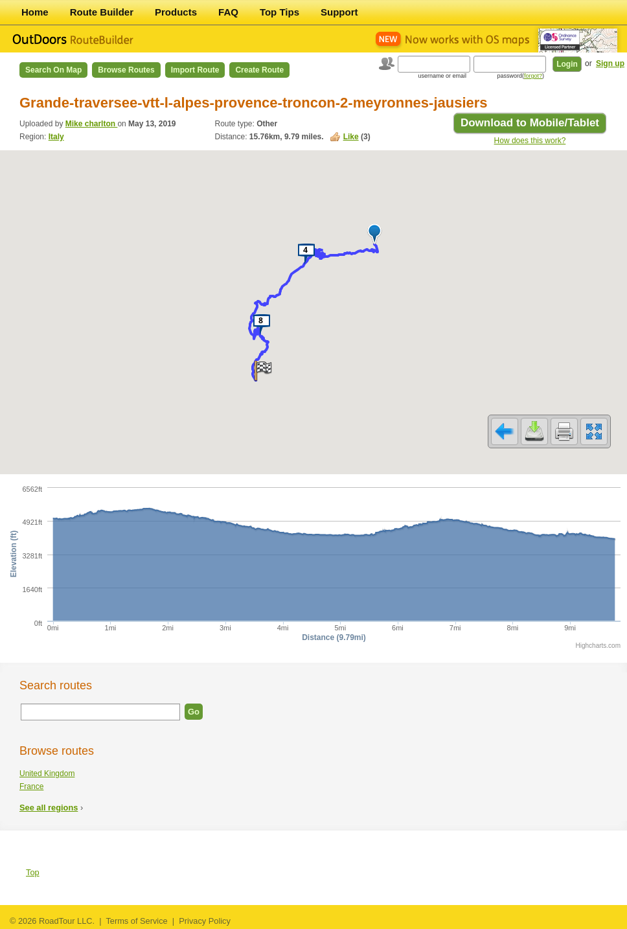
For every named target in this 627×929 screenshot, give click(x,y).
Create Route (259, 70)
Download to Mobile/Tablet (530, 123)
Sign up (610, 63)
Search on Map (53, 70)
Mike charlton (91, 123)
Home (35, 11)
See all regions (48, 807)
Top (33, 872)
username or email (442, 76)
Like (351, 136)
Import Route (195, 70)
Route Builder (101, 11)
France (31, 786)
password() (520, 76)
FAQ (228, 11)
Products (176, 11)
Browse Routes (126, 70)
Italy (56, 136)
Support (339, 11)
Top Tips (279, 11)
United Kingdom (46, 773)
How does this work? (530, 140)
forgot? (533, 76)
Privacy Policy (205, 921)
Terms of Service (136, 921)
